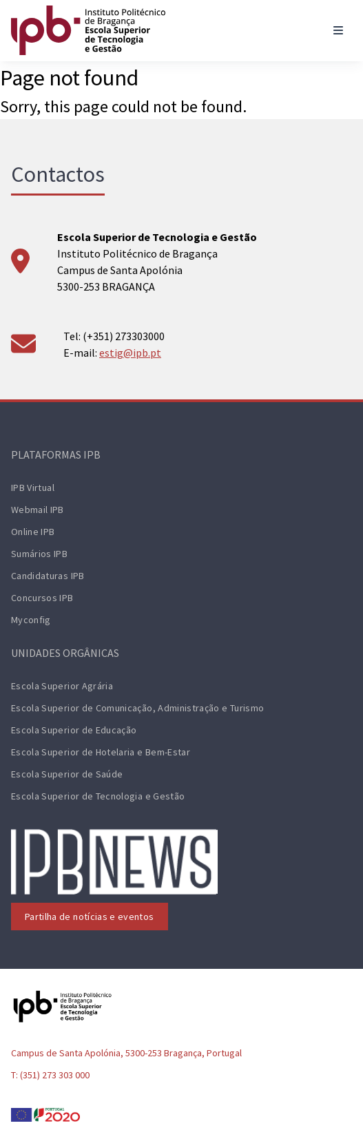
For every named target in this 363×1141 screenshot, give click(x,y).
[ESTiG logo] (88, 30)
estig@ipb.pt (130, 352)
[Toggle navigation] (338, 30)
